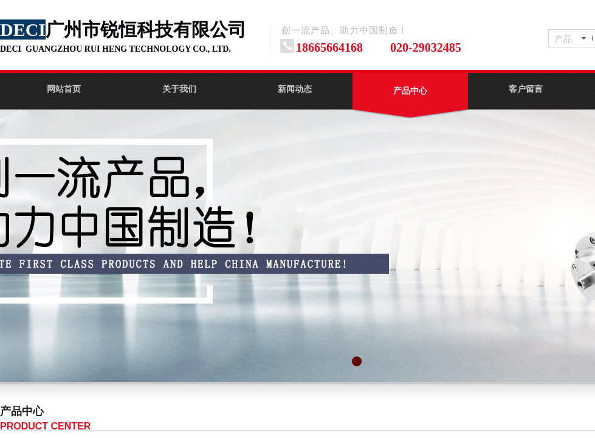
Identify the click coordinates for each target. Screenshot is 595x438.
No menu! (319, 417)
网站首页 (64, 89)
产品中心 (410, 91)
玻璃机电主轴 (467, 417)
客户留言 (526, 89)
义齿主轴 (393, 417)
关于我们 (179, 89)
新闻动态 (295, 89)
